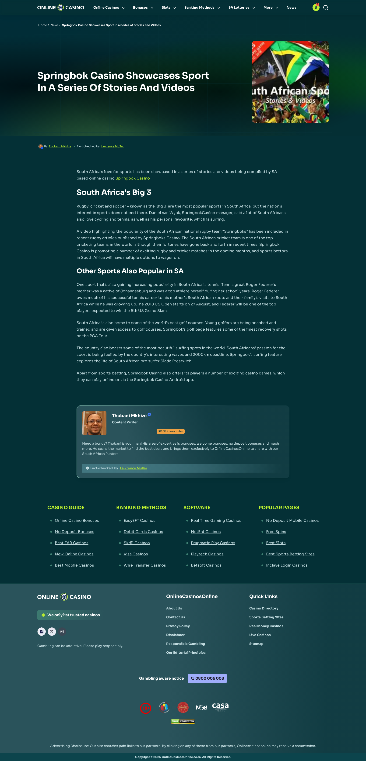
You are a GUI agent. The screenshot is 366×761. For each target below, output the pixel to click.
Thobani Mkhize (60, 146)
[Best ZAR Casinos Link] (73, 543)
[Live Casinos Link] (260, 634)
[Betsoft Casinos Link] (212, 565)
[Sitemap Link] (256, 643)
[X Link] (52, 631)
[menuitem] (109, 7)
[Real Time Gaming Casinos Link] (212, 520)
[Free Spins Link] (289, 532)
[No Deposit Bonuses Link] (73, 532)
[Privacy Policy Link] (178, 626)
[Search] (326, 7)
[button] (316, 7)
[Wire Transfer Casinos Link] (141, 565)
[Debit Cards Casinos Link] (141, 532)
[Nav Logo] (60, 7)
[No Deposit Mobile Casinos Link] (289, 520)
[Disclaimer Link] (175, 634)
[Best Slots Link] (289, 543)
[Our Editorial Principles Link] (186, 652)
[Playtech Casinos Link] (212, 554)
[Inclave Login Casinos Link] (289, 565)
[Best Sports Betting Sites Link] (289, 554)
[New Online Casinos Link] (73, 554)
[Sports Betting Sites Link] (266, 617)
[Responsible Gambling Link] (185, 643)
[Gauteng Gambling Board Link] (183, 708)
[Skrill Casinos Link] (141, 543)
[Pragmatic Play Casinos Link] (212, 543)
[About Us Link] (174, 608)
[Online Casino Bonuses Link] (73, 520)
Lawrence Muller (112, 146)
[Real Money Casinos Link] (266, 626)
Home (42, 25)
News (54, 25)
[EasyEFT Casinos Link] (141, 520)
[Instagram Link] (62, 631)
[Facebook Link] (41, 631)
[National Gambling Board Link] (201, 708)
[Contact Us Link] (175, 617)
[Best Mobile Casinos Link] (73, 565)
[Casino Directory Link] (263, 608)
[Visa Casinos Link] (141, 554)
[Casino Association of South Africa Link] (220, 708)
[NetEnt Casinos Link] (212, 532)
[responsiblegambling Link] (164, 708)
